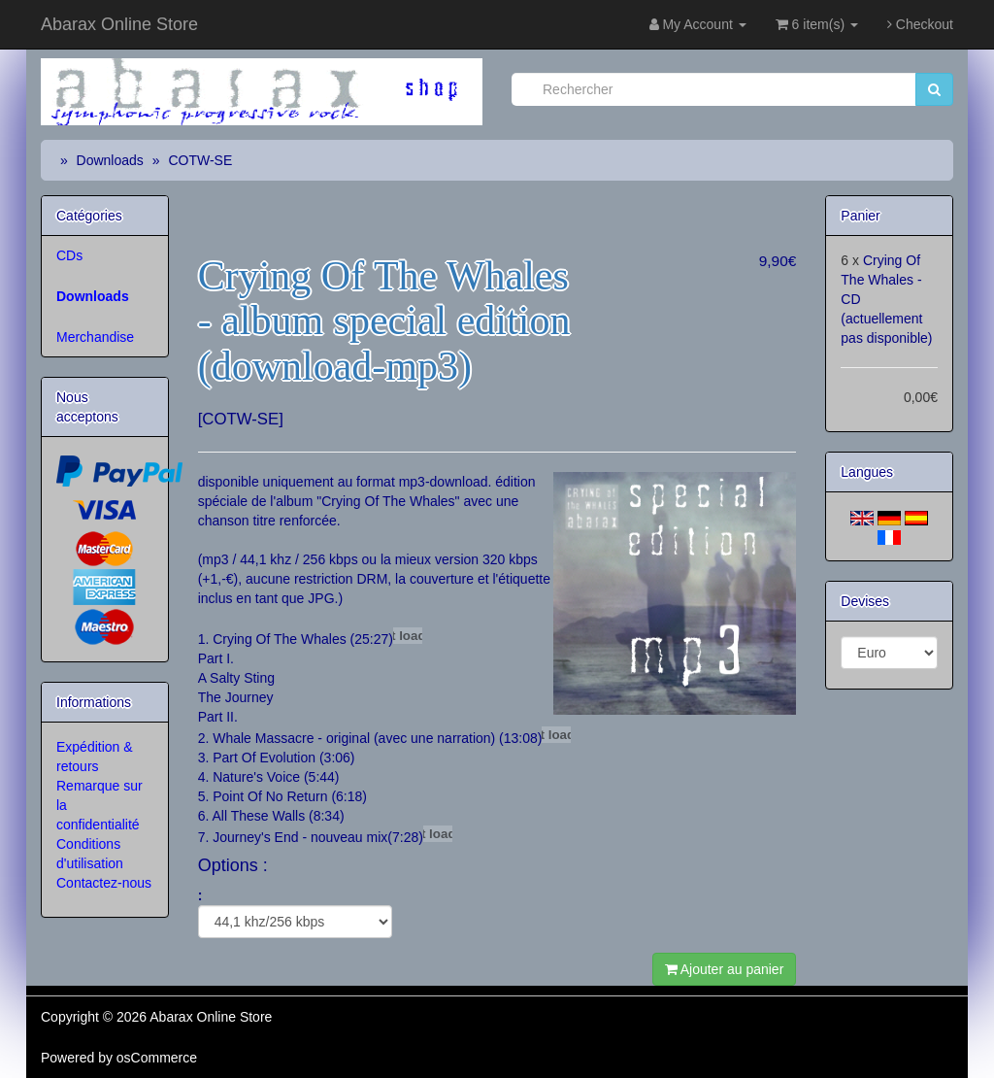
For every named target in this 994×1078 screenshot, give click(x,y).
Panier (860, 215)
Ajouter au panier (724, 969)
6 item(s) (817, 24)
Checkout (920, 24)
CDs (69, 255)
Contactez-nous (103, 883)
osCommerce (156, 1057)
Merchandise (95, 337)
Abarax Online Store (119, 24)
